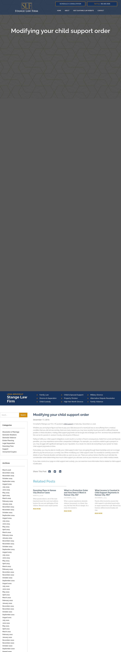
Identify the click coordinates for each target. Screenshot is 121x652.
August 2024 (7, 518)
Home (59, 10)
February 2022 (7, 600)
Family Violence (96, 402)
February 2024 (7, 535)
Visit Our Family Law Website (83, 10)
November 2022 (8, 575)
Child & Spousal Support (73, 395)
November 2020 (8, 643)
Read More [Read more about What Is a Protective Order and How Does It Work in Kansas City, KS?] (67, 511)
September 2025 (8, 481)
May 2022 (5, 592)
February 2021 (7, 634)
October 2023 (7, 546)
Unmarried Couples (9, 452)
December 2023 (8, 541)
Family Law (44, 395)
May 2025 (5, 493)
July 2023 (5, 555)
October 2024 (7, 512)
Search (23, 415)
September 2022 (8, 580)
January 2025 (7, 504)
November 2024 (8, 510)
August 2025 (7, 484)
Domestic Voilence (9, 438)
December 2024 (8, 507)
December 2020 (8, 640)
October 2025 (7, 478)
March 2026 (6, 470)
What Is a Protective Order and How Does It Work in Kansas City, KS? (76, 492)
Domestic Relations (9, 435)
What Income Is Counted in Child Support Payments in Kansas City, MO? (107, 492)
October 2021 (7, 612)
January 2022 (7, 603)
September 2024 (8, 515)
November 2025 (8, 476)
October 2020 (7, 646)
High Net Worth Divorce (73, 402)
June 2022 (6, 589)
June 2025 (6, 490)
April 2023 (6, 563)
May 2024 (5, 527)
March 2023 (6, 566)
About (67, 10)
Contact (101, 10)
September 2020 (8, 649)
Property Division (71, 398)
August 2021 (6, 617)
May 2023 (5, 561)
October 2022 (7, 578)
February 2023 (7, 569)
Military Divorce (96, 395)
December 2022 (8, 572)
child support (68, 424)
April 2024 (6, 529)
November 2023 (8, 544)
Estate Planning (8, 440)
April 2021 (6, 629)
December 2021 (8, 606)
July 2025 (5, 487)
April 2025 (6, 495)
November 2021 (8, 609)
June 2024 (6, 524)
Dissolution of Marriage (10, 432)
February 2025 (7, 501)
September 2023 (8, 549)
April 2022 (6, 595)
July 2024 (5, 521)
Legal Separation (8, 443)
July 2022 (5, 586)
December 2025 (8, 473)
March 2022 (6, 597)
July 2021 (5, 620)
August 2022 (7, 583)
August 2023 (7, 552)
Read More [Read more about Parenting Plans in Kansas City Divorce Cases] (37, 509)
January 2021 (7, 637)
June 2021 (6, 623)
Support (5, 449)
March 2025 (6, 498)
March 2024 (6, 532)
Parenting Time (8, 446)
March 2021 (6, 632)
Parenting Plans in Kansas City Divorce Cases (44, 491)
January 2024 (7, 538)
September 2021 (8, 615)
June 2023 (6, 558)
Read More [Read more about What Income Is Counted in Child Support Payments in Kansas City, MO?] (98, 513)
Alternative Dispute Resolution (102, 398)
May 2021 (5, 626)
